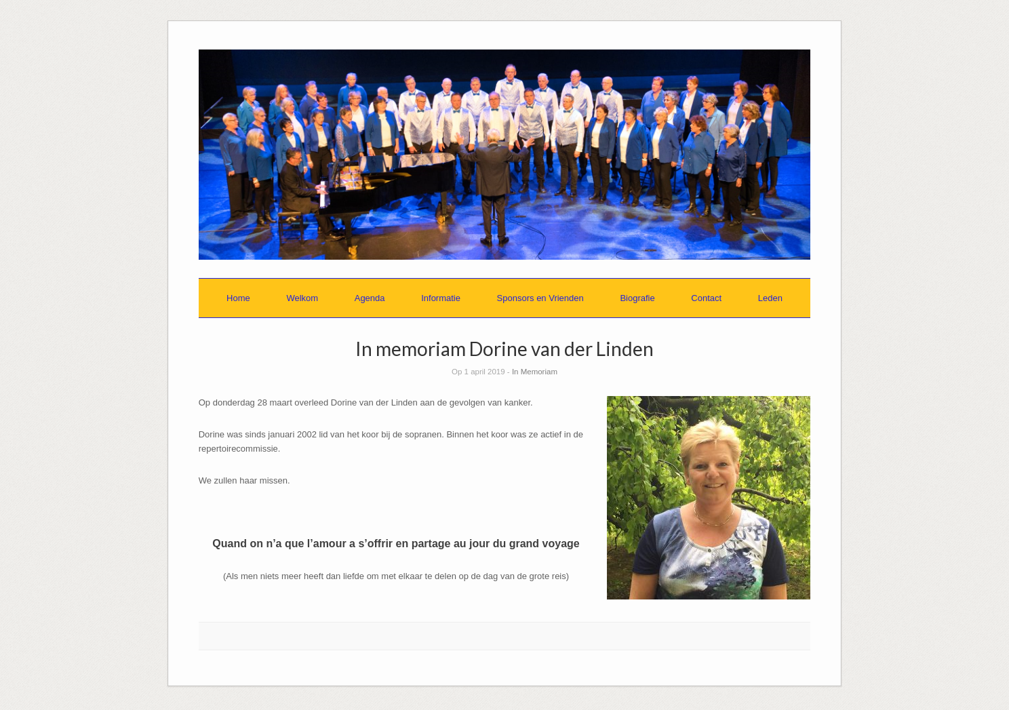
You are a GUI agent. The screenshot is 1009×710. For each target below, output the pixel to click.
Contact (706, 298)
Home (238, 298)
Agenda (370, 298)
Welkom (302, 298)
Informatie (440, 298)
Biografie (637, 298)
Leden (770, 298)
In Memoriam (534, 372)
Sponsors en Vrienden (540, 298)
